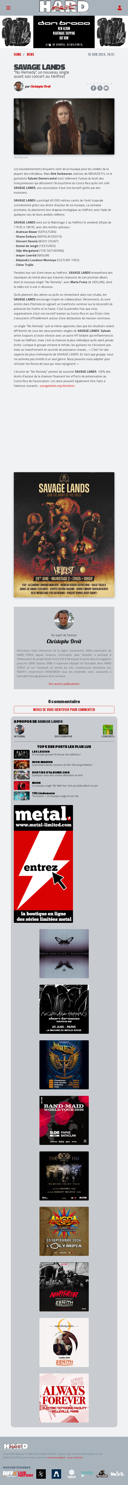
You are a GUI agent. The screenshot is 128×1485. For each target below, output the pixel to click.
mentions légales (56, 1457)
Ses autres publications (64, 683)
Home (17, 54)
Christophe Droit (40, 86)
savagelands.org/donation (57, 385)
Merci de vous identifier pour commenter (64, 709)
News (30, 54)
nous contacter (75, 1457)
